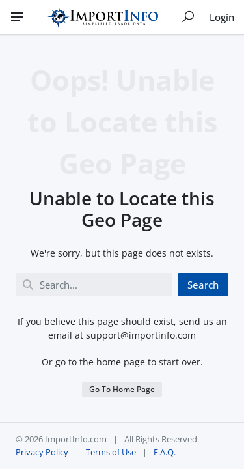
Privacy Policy (42, 452)
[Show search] (188, 17)
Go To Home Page (122, 389)
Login (222, 16)
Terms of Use (111, 452)
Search (203, 284)
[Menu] (17, 17)
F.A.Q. (165, 452)
